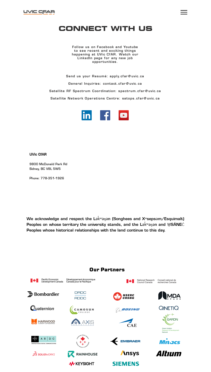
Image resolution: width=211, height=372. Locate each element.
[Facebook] (105, 115)
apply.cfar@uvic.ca (127, 76)
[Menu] (184, 12)
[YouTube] (124, 115)
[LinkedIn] (87, 115)
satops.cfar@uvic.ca (141, 98)
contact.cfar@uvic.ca (122, 84)
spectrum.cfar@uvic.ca (139, 91)
